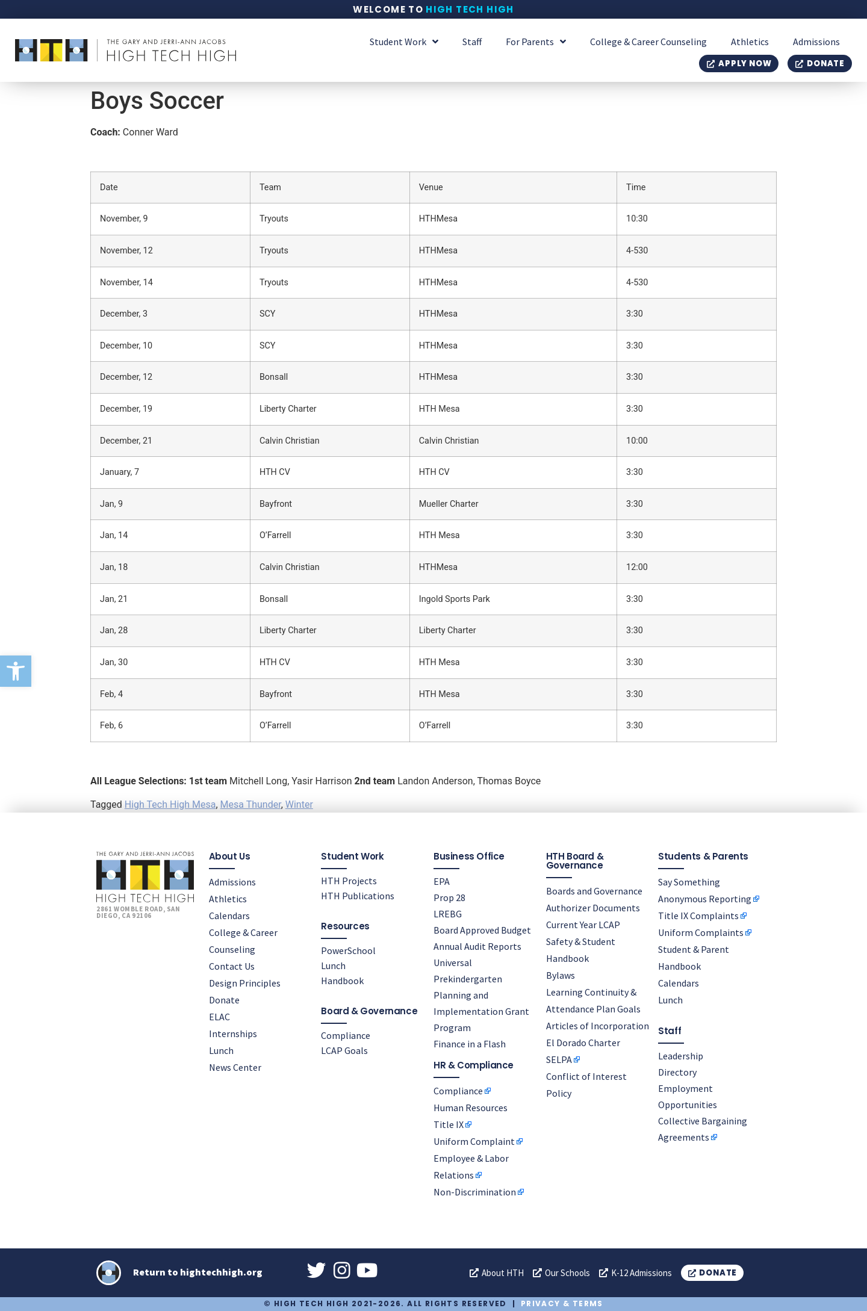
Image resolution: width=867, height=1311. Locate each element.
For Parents (536, 41)
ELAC (219, 1016)
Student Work (404, 41)
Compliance (345, 1035)
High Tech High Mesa (170, 804)
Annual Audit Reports (477, 946)
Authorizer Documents (593, 907)
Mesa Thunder (250, 804)
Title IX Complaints (698, 915)
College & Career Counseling (648, 42)
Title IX (449, 1124)
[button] (15, 671)
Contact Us (232, 965)
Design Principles (245, 982)
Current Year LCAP (583, 924)
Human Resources (471, 1107)
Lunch (221, 1050)
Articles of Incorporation (597, 1025)
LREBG (448, 913)
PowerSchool (348, 950)
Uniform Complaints (701, 932)
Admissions (816, 42)
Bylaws (560, 975)
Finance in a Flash (470, 1043)
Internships (233, 1033)
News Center (235, 1067)
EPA (442, 881)
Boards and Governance (594, 890)
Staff (472, 42)
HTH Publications (357, 895)
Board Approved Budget (482, 929)
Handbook (342, 980)
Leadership (680, 1055)
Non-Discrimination (475, 1191)
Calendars (229, 915)
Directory (677, 1071)
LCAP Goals (344, 1050)
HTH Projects (349, 880)
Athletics (750, 42)
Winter (299, 804)
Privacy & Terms (562, 1303)
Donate (224, 999)
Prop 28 (449, 897)
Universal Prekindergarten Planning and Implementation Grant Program (481, 994)
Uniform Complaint (474, 1141)
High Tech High (470, 9)
